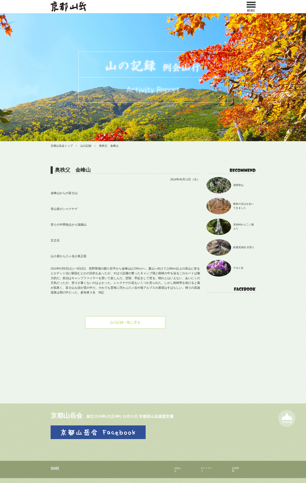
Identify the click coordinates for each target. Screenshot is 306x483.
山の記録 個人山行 (105, 443)
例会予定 (140, 443)
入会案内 (235, 443)
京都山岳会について (200, 443)
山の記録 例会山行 (64, 443)
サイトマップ (203, 463)
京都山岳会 (71, 414)
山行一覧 (167, 443)
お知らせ (171, 463)
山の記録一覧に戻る (125, 323)
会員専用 (235, 463)
